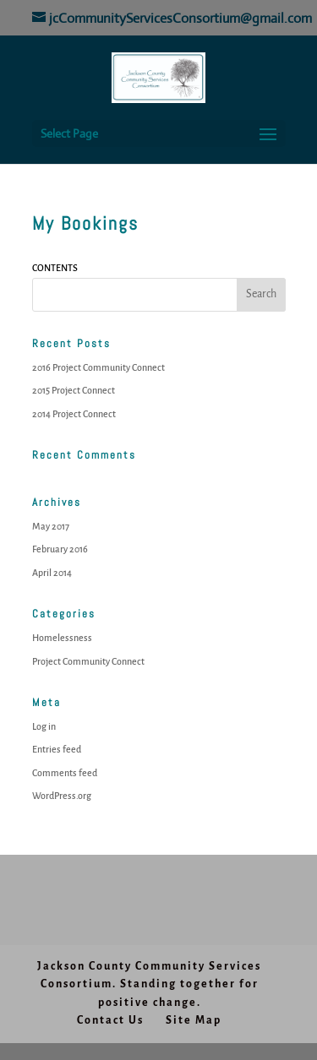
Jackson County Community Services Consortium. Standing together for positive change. (149, 984)
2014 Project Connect (74, 414)
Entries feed (56, 749)
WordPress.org (61, 796)
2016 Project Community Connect (98, 367)
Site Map (193, 1020)
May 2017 (50, 526)
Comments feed (64, 773)
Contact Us (110, 1020)
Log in (44, 726)
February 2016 (60, 549)
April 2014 (52, 573)
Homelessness (62, 638)
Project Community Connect (88, 661)
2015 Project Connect (73, 390)
